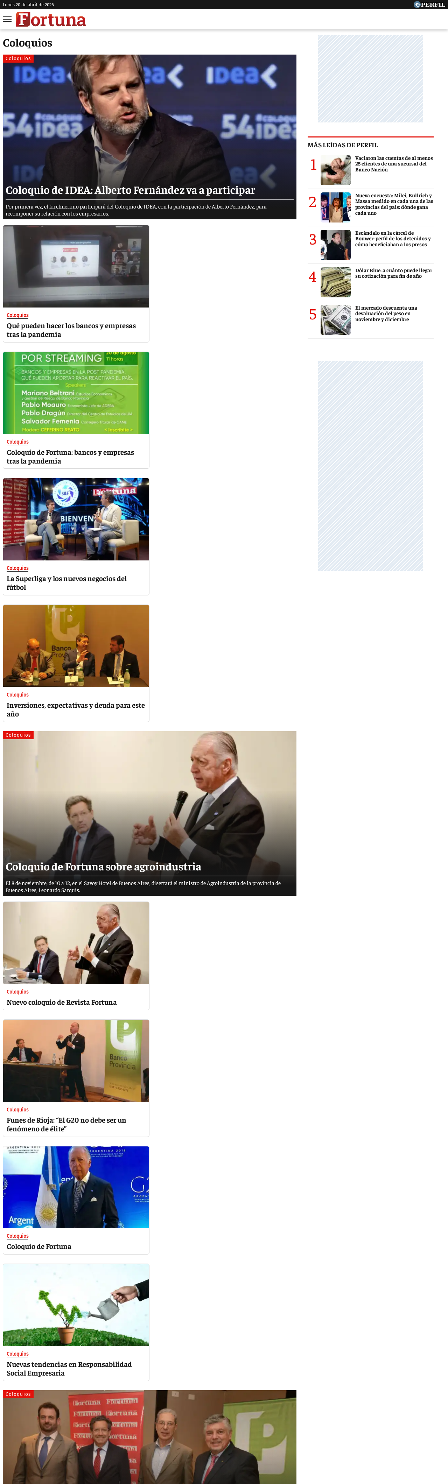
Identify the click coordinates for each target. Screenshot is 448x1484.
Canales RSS (112, 1431)
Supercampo (261, 1406)
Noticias (93, 1406)
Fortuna (164, 1406)
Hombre (194, 1406)
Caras (65, 1406)
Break (390, 1406)
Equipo (253, 1431)
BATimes (419, 1406)
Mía (334, 1406)
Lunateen (361, 1406)
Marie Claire (129, 1406)
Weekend (225, 1406)
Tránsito (340, 1431)
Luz (314, 1406)
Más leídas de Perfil (354, 144)
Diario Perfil (32, 1406)
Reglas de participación (296, 1431)
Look (293, 1406)
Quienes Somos (152, 1431)
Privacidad (226, 1431)
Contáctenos (191, 1431)
